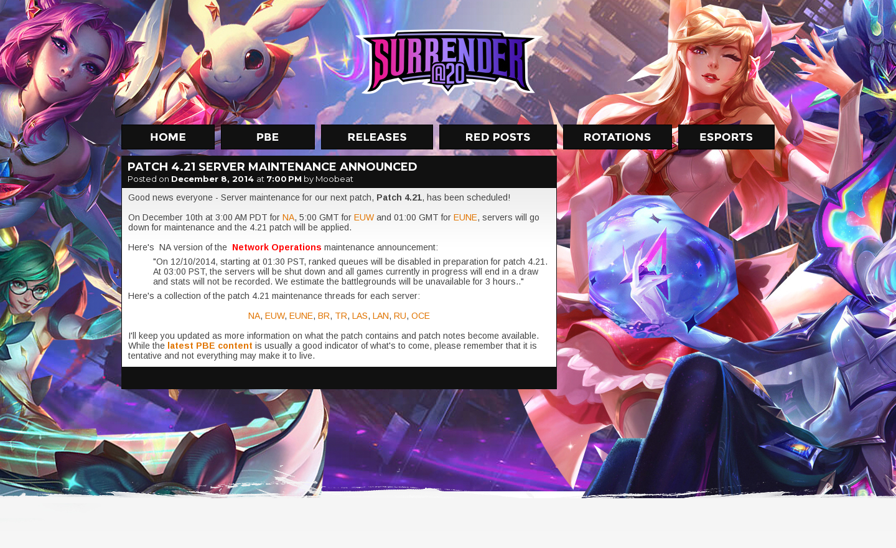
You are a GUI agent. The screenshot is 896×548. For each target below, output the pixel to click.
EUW (365, 217)
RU (400, 316)
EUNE (465, 217)
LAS (360, 316)
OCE (420, 316)
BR (324, 316)
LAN (381, 316)
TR (341, 316)
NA (288, 217)
